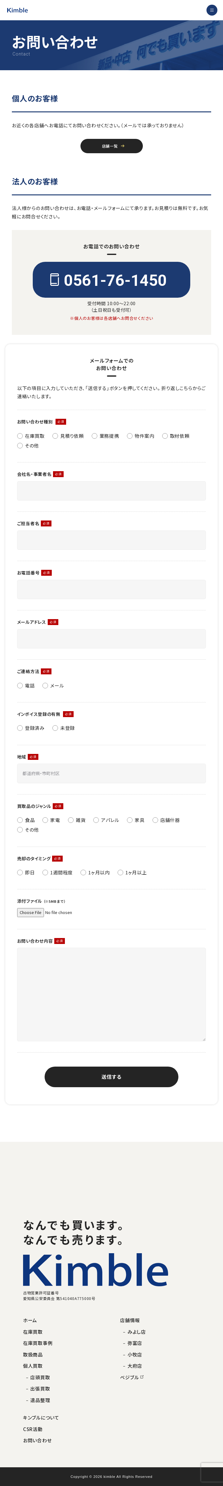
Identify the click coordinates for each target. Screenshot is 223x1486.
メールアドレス (31, 622)
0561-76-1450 (115, 280)
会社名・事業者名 (34, 474)
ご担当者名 (28, 523)
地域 (21, 757)
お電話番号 (28, 572)
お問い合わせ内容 (35, 941)
